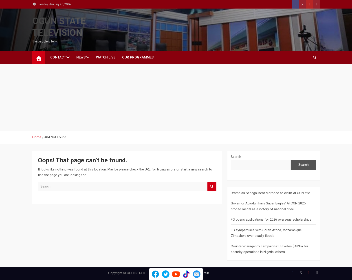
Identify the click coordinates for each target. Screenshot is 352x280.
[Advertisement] (176, 97)
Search (211, 186)
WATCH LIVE (105, 57)
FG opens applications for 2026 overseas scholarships (271, 219)
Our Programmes (138, 57)
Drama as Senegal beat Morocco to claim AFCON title (270, 193)
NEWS (81, 57)
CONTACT (58, 57)
